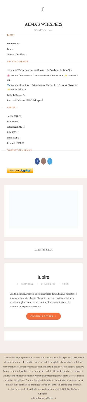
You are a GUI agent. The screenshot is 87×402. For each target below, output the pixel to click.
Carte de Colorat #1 (16, 94)
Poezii (65, 284)
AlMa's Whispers (43, 24)
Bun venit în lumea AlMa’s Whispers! (25, 100)
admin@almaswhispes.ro (43, 398)
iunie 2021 (12, 137)
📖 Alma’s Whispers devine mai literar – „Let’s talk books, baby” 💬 (39, 70)
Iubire (43, 277)
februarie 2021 (14, 143)
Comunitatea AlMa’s (17, 54)
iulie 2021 (11, 132)
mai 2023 (11, 121)
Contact (10, 49)
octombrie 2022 (14, 126)
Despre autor (13, 43)
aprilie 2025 (12, 116)
